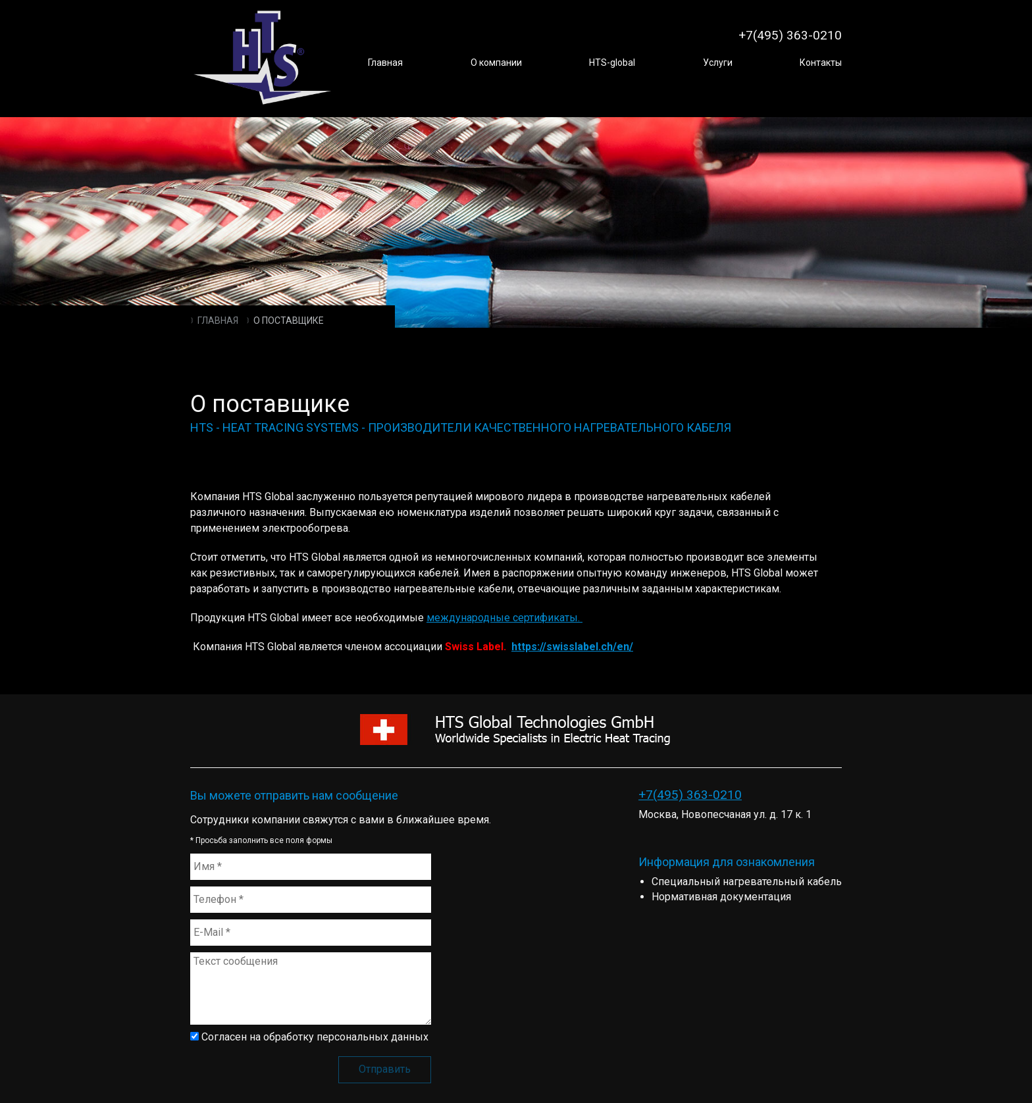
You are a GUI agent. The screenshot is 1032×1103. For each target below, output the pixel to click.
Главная (385, 62)
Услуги (718, 62)
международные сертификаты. (504, 617)
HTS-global (612, 62)
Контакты (821, 62)
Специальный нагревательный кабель (747, 881)
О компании (496, 62)
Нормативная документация (721, 896)
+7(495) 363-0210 (690, 794)
